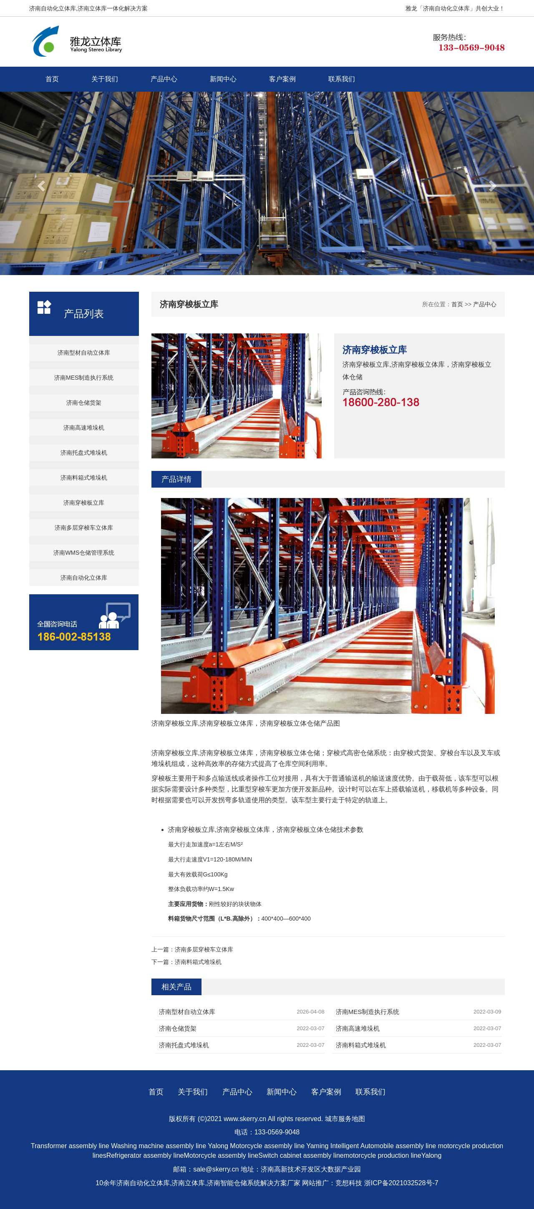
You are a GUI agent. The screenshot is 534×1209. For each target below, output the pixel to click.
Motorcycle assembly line (267, 1145)
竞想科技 (348, 1182)
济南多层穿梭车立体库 (84, 527)
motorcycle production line (382, 1155)
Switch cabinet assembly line (301, 1155)
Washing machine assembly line (158, 1145)
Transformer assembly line (70, 1145)
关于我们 (104, 79)
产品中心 (164, 79)
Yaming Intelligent (332, 1145)
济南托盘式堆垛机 (83, 452)
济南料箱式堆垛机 (83, 477)
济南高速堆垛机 (83, 427)
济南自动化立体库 (83, 577)
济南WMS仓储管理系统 (83, 552)
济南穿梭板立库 (83, 502)
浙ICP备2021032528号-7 (401, 1182)
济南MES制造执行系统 (83, 377)
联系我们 (341, 79)
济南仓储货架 (83, 402)
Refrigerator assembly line (145, 1155)
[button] (40, 183)
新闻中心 (223, 79)
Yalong (219, 1145)
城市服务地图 (345, 1118)
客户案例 (282, 79)
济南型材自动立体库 (84, 352)
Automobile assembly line (398, 1145)
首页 (52, 79)
